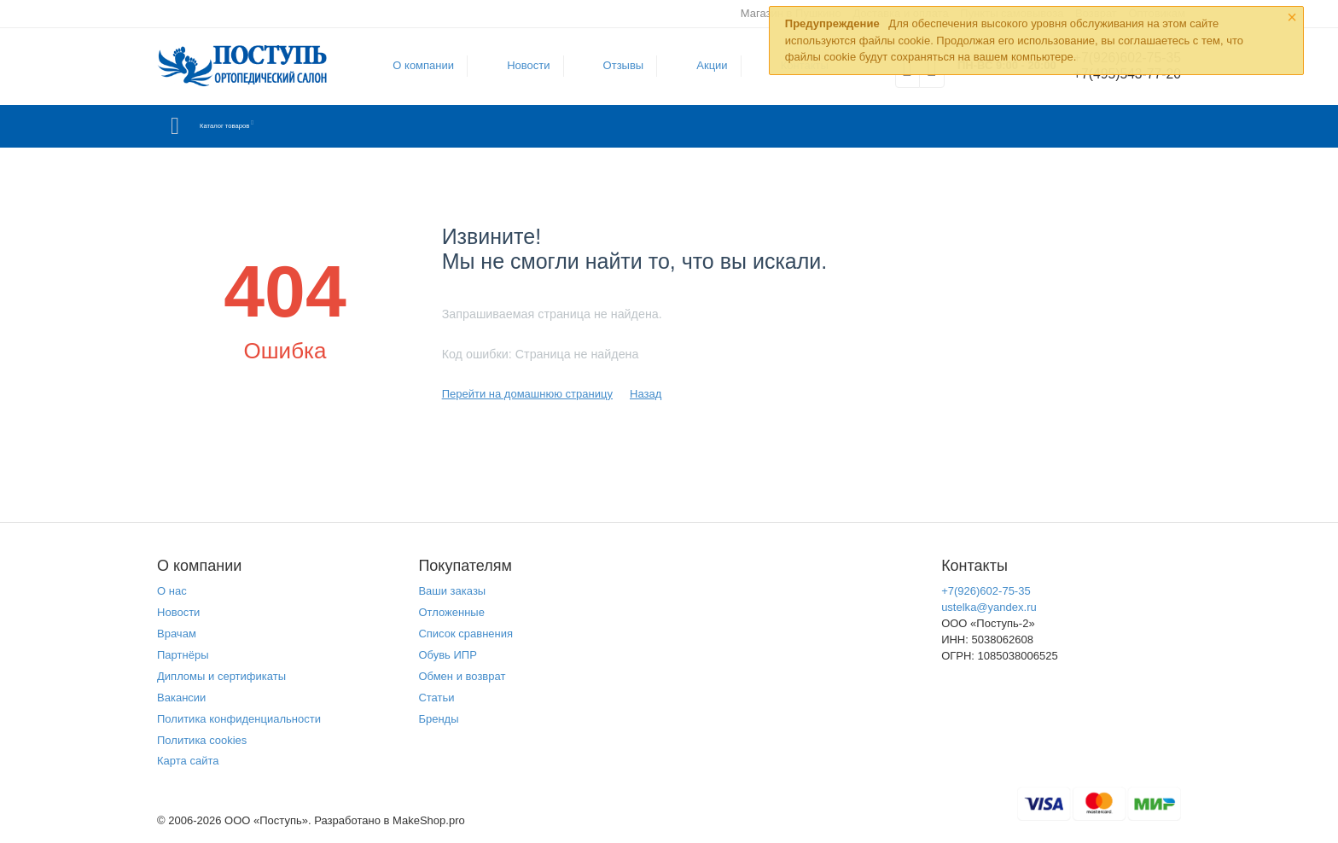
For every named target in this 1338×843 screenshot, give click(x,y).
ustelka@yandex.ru (989, 607)
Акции (704, 65)
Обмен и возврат (461, 676)
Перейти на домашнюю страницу (527, 393)
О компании (415, 65)
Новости (520, 65)
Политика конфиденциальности (239, 718)
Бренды (438, 718)
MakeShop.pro (429, 820)
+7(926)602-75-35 (986, 590)
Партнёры (183, 654)
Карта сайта (188, 760)
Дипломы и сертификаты (221, 676)
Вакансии (181, 697)
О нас (172, 590)
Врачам (176, 633)
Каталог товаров (258, 126)
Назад (645, 393)
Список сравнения (465, 633)
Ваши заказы (452, 590)
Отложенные (451, 612)
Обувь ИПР (447, 654)
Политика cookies (202, 740)
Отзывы (615, 65)
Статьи (436, 697)
